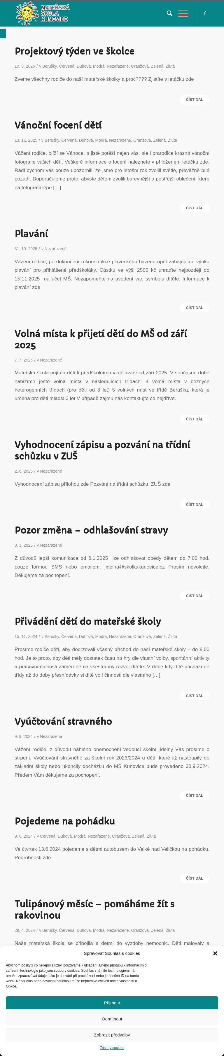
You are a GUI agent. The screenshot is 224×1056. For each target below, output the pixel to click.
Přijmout (112, 1002)
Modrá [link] (99, 66)
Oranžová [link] (140, 66)
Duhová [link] (84, 66)
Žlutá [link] (170, 66)
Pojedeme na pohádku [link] (65, 821)
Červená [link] (66, 66)
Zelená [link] (157, 66)
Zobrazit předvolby (112, 1034)
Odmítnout (112, 1018)
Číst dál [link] (194, 99)
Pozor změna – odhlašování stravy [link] (91, 530)
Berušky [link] (49, 66)
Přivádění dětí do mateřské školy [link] (88, 621)
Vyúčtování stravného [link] (63, 721)
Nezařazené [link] (118, 66)
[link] (3, 33)
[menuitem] (166, 13)
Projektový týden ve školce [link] (74, 51)
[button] (215, 953)
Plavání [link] (31, 234)
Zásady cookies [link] (112, 1048)
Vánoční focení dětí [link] (58, 125)
